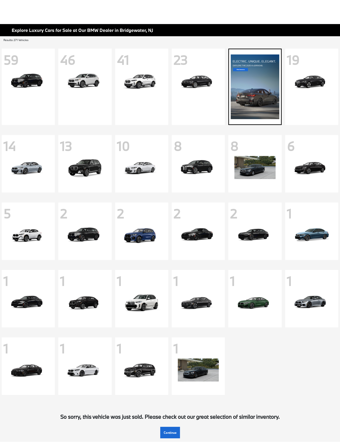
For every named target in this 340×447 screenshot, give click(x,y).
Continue (170, 433)
